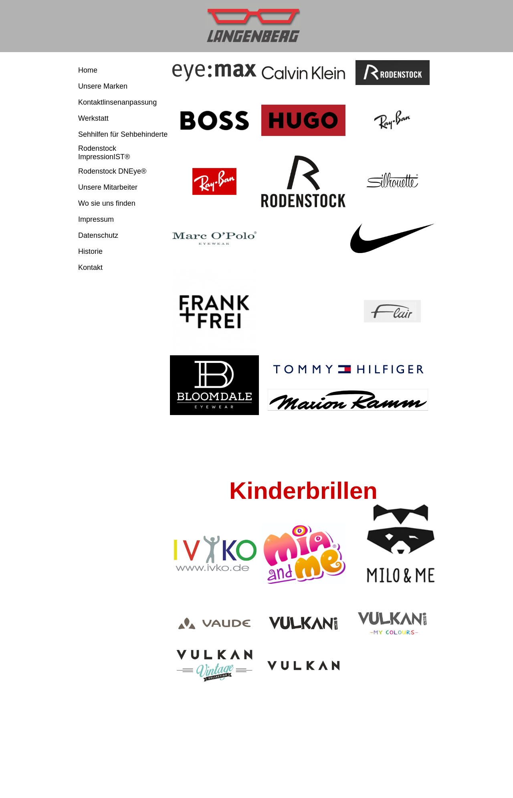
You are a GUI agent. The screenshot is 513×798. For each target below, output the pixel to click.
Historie (90, 251)
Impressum (96, 219)
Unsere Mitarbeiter (107, 187)
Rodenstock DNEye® (112, 171)
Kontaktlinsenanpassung (117, 102)
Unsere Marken (102, 86)
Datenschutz (98, 235)
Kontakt (90, 267)
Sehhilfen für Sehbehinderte (123, 134)
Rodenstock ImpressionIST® (104, 152)
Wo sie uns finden (106, 203)
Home (87, 70)
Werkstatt (93, 118)
